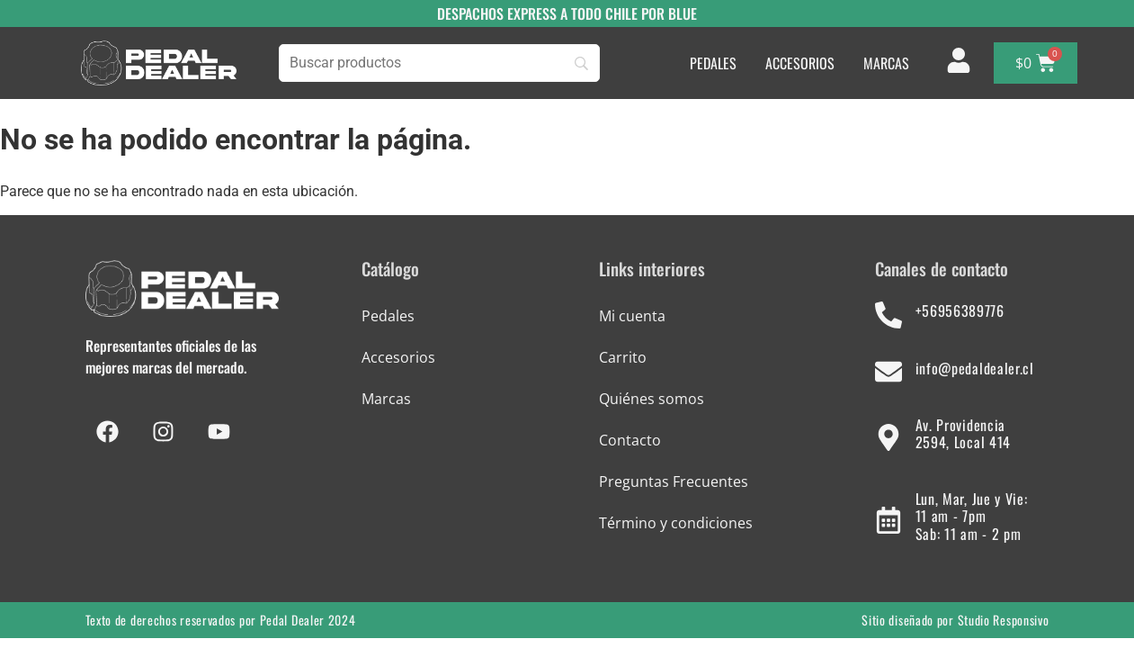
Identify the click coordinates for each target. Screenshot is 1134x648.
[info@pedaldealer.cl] (888, 371)
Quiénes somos (651, 399)
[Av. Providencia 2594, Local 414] (888, 437)
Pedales (388, 316)
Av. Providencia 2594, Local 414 (963, 433)
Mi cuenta (632, 316)
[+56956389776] (888, 315)
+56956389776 (960, 310)
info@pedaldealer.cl (974, 368)
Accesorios (398, 357)
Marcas (386, 399)
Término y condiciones (676, 523)
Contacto (630, 440)
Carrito (623, 357)
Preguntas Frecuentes (673, 481)
